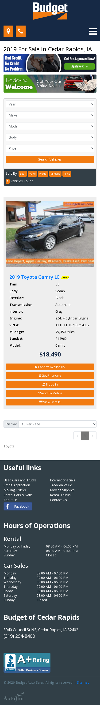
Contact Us (58, 500)
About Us (11, 500)
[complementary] (86, 691)
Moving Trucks (15, 490)
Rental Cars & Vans (18, 495)
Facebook (16, 506)
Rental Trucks (60, 495)
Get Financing (50, 375)
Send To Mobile (50, 393)
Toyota (9, 446)
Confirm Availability (50, 367)
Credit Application (17, 485)
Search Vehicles (50, 159)
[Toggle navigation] (93, 31)
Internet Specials (62, 480)
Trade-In (50, 384)
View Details (50, 402)
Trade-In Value (61, 485)
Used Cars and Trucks (20, 480)
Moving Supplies (62, 490)
